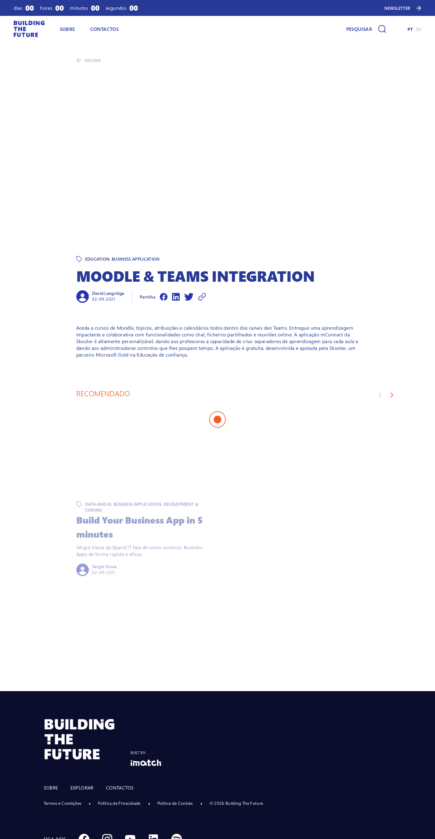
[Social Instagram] (107, 796)
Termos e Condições (62, 761)
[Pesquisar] (366, 29)
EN (419, 29)
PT (410, 29)
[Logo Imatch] (146, 720)
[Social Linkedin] (153, 796)
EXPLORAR (82, 745)
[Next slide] (392, 353)
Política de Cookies (175, 761)
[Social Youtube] (130, 796)
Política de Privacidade (119, 761)
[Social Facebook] (83, 796)
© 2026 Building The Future (236, 761)
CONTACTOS (104, 29)
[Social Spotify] (176, 796)
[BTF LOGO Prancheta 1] (87, 697)
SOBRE (67, 29)
